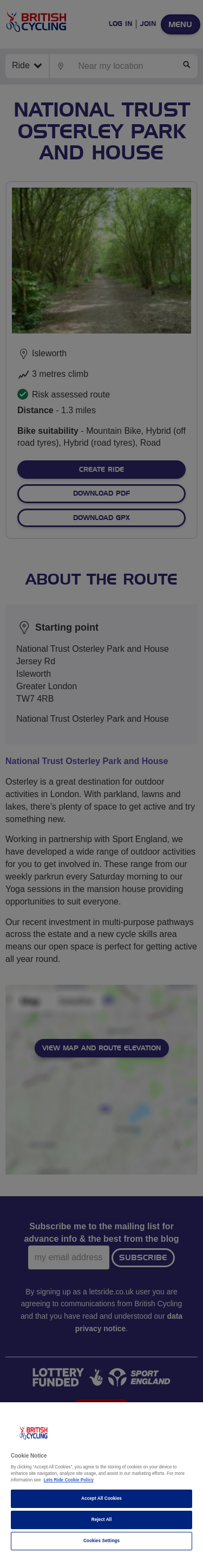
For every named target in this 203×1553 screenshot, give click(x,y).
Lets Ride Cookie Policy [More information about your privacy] (69, 1480)
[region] (101, 1477)
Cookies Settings (101, 1540)
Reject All (101, 1519)
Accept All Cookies (101, 1498)
